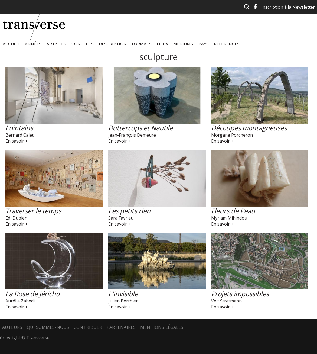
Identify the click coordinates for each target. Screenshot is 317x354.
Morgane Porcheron (232, 135)
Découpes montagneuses (249, 127)
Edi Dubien (16, 218)
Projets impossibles (240, 293)
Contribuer (88, 327)
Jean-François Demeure (132, 135)
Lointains (19, 127)
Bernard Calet (19, 135)
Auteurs (12, 327)
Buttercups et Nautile (140, 127)
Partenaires (121, 327)
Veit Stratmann (226, 301)
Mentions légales (162, 327)
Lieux (162, 43)
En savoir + (16, 141)
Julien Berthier (123, 301)
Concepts (82, 43)
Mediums (183, 43)
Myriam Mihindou (229, 218)
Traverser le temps (33, 210)
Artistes (56, 43)
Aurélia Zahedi (20, 301)
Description (113, 43)
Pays (203, 43)
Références (227, 43)
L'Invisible (123, 293)
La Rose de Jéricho (32, 293)
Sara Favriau (120, 218)
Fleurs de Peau (233, 210)
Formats (142, 43)
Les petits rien (129, 210)
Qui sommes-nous (48, 327)
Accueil (11, 43)
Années (33, 43)
